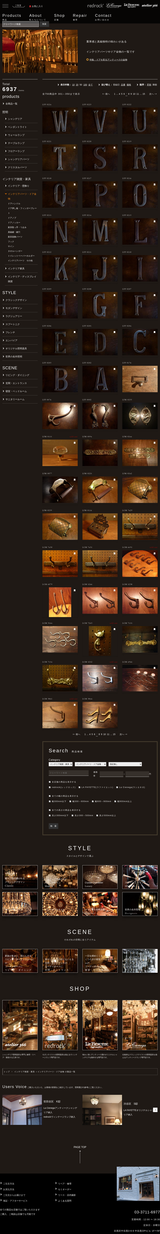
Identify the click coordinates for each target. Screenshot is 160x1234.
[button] (155, 1109)
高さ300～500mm (82, 815)
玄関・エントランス (16, 383)
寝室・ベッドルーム (16, 391)
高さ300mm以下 (59, 815)
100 (85, 84)
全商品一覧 (11, 103)
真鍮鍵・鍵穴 (14, 232)
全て (90, 84)
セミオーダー (64, 1189)
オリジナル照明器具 (16, 348)
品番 (123, 84)
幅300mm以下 (57, 801)
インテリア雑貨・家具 (24, 1072)
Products (11, 17)
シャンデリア (15, 118)
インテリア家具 (16, 268)
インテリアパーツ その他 (20, 260)
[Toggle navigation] (5, 6)
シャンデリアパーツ (18, 159)
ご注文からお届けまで (14, 1195)
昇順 (149, 84)
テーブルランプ (16, 143)
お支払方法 (8, 1189)
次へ (153, 94)
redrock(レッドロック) (62, 787)
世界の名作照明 (14, 356)
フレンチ (10, 332)
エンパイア (11, 340)
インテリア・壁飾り (18, 185)
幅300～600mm (79, 801)
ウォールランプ (16, 135)
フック (11, 241)
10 (73, 84)
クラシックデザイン (16, 300)
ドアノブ (12, 218)
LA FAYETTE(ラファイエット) (95, 787)
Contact (103, 17)
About (37, 17)
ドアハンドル (14, 203)
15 (143, 94)
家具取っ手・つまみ (17, 227)
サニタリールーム (15, 399)
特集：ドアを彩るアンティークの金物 (108, 59)
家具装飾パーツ (15, 237)
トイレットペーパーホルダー (21, 256)
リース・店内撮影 (67, 1195)
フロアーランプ (16, 151)
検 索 (53, 826)
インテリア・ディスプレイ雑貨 (22, 279)
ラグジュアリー (14, 316)
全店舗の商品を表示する (62, 782)
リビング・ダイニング (17, 375)
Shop (59, 17)
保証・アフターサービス (15, 1200)
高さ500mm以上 (106, 815)
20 (77, 84)
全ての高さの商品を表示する (65, 810)
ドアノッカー (14, 222)
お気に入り (36, 6)
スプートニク (13, 324)
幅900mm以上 (123, 801)
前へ (106, 94)
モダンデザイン (14, 308)
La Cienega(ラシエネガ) (130, 787)
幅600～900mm (101, 801)
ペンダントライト (17, 127)
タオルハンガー (15, 251)
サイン (11, 246)
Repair (80, 17)
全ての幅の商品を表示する (63, 796)
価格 (129, 84)
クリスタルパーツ (17, 167)
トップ (7, 1072)
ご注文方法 (8, 1183)
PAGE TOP (80, 1156)
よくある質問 (64, 1200)
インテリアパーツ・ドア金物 (22, 196)
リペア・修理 (64, 1183)
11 (137, 94)
